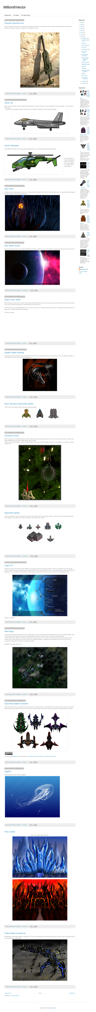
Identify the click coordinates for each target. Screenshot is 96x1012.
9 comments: (24, 622)
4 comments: (24, 138)
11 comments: (25, 556)
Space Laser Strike (12, 300)
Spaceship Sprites (12, 513)
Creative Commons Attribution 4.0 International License (42, 756)
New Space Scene (12, 246)
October (84, 83)
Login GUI (8, 565)
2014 (81, 32)
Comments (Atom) (15, 995)
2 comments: (24, 93)
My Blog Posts (8, 15)
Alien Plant (8, 189)
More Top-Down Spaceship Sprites (18, 404)
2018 (81, 24)
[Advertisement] (86, 305)
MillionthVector (14, 7)
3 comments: (24, 179)
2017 (81, 26)
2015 (81, 30)
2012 (81, 36)
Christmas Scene (11, 436)
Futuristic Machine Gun (14, 23)
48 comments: (24, 762)
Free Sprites (16, 15)
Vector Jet (8, 103)
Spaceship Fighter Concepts (16, 704)
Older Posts (72, 993)
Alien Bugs (8, 631)
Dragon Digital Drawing (14, 352)
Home (40, 993)
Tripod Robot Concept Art (15, 933)
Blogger (54, 1008)
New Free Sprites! (88, 234)
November (84, 81)
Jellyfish (7, 771)
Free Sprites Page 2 (25, 15)
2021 (81, 22)
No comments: (25, 290)
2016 (81, 28)
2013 (81, 34)
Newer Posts (8, 993)
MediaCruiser (88, 251)
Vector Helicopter (11, 145)
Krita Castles (9, 832)
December (84, 38)
